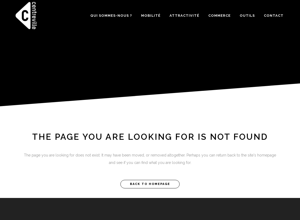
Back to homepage (150, 184)
